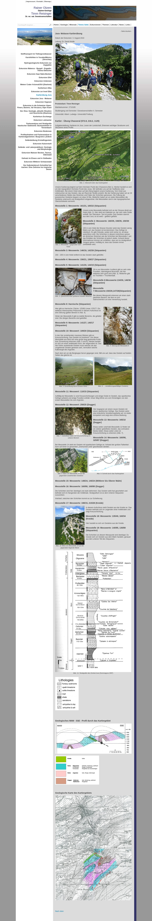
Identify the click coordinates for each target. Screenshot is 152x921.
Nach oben (59, 911)
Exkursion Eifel (45, 78)
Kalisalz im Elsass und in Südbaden (36, 158)
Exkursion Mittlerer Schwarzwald (37, 162)
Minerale (73, 25)
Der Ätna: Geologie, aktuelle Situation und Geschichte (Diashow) (36, 112)
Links (127, 25)
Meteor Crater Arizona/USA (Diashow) (36, 85)
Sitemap (47, 1)
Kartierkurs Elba (45, 88)
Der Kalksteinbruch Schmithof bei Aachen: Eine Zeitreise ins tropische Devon (36, 167)
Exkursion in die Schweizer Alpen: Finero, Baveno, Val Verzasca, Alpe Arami (34, 107)
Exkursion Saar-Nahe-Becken (39, 74)
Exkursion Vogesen (43, 102)
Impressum (30, 1)
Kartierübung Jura (43, 95)
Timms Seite (83, 25)
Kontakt (40, 1)
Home (56, 25)
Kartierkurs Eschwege (42, 117)
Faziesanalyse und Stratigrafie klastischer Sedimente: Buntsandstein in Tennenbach (34, 126)
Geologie (64, 25)
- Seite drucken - (126, 31)
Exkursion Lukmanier (42, 120)
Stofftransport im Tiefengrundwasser (36, 54)
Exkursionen (95, 25)
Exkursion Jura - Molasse (41, 99)
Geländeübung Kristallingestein (38, 140)
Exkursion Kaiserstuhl (42, 144)
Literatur (114, 25)
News (121, 25)
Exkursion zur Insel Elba (41, 92)
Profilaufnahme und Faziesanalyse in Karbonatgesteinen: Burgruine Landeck (35, 136)
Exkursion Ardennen (43, 81)
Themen (105, 25)
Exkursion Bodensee (43, 131)
